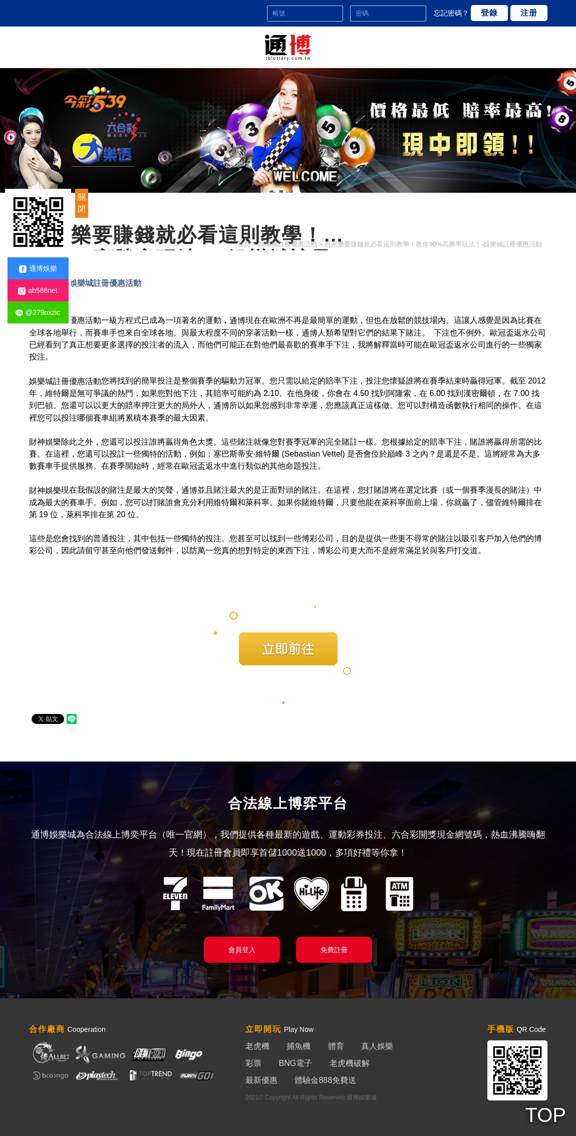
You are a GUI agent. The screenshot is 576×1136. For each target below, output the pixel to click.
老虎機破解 (350, 1063)
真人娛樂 (377, 1046)
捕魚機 (298, 1046)
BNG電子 (295, 1063)
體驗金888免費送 (325, 1080)
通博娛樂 (38, 268)
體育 (336, 1046)
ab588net (37, 290)
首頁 (243, 244)
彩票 (253, 1063)
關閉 (82, 203)
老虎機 (257, 1046)
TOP (545, 1115)
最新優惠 (261, 1080)
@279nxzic (38, 312)
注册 (528, 13)
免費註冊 (334, 949)
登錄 (489, 13)
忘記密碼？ (451, 13)
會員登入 (241, 949)
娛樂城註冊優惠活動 (287, 244)
